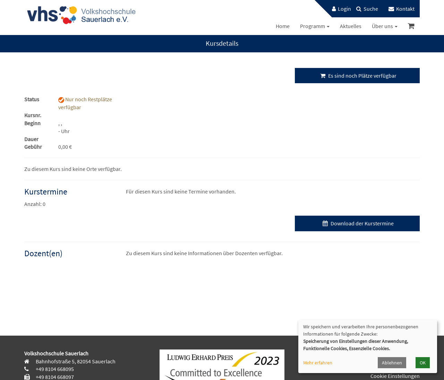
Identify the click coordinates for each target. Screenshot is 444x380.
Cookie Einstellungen (395, 375)
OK (423, 363)
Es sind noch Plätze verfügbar (357, 75)
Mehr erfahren (317, 363)
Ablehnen (392, 363)
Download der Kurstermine (357, 223)
